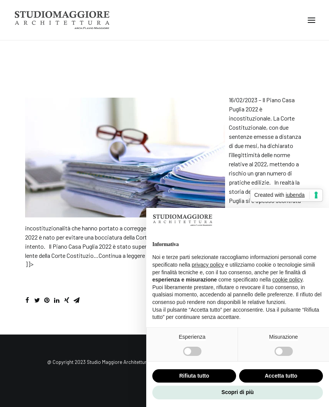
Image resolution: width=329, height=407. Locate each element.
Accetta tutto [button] (281, 376)
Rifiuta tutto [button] (194, 376)
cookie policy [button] (287, 280)
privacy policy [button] (208, 265)
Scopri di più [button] (238, 392)
